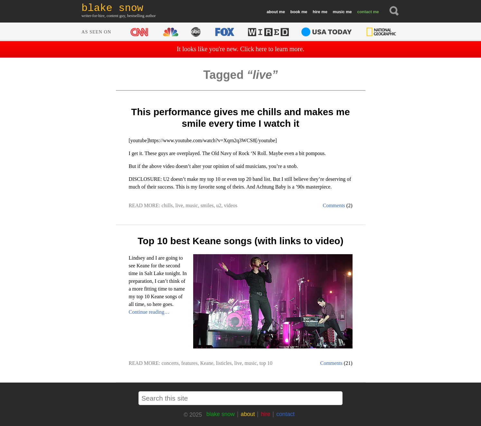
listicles (224, 363)
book (295, 11)
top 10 (265, 363)
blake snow (220, 414)
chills (167, 205)
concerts (170, 363)
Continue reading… (149, 312)
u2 (219, 205)
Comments (334, 205)
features (189, 363)
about (272, 11)
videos (231, 205)
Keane (206, 363)
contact (364, 11)
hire (316, 11)
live (179, 205)
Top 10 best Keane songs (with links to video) (240, 241)
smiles (207, 205)
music (339, 11)
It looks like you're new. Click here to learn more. (240, 48)
